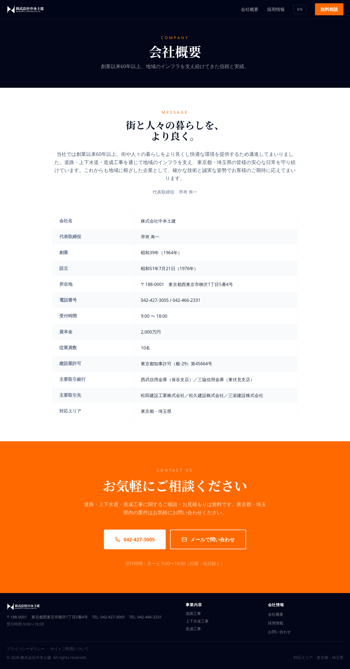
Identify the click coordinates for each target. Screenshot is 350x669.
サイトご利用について (69, 648)
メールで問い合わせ (208, 539)
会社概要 (249, 9)
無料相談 (329, 9)
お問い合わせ (279, 631)
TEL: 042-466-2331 (145, 617)
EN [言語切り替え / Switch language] (300, 9)
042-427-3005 (135, 539)
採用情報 (276, 9)
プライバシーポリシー (26, 648)
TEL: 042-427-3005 (108, 617)
